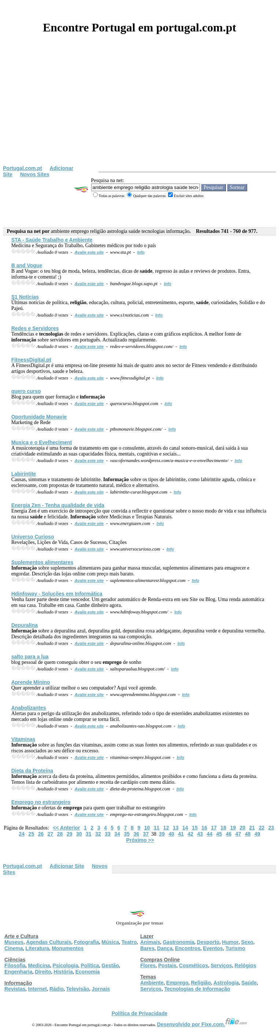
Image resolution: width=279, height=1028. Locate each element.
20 (242, 828)
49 (257, 834)
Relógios (245, 965)
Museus (13, 942)
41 (181, 834)
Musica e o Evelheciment (41, 442)
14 (185, 828)
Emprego (177, 983)
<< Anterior (66, 828)
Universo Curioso (32, 537)
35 (127, 834)
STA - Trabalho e (52, 240)
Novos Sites (34, 174)
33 (108, 834)
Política (90, 965)
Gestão (110, 965)
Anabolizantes (28, 708)
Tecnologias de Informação (197, 989)
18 (223, 828)
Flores (148, 965)
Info (141, 252)
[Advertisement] (139, 110)
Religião (201, 983)
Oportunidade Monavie (39, 417)
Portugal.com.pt (22, 168)
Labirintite (23, 474)
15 (195, 828)
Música (110, 942)
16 (204, 828)
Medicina (39, 965)
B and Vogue (26, 265)
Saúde (249, 983)
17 (214, 828)
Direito (43, 972)
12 (166, 828)
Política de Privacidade (140, 1013)
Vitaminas (23, 739)
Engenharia (18, 972)
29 (69, 834)
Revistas (15, 989)
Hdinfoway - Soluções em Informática (57, 594)
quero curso (26, 391)
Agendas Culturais (48, 942)
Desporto (208, 942)
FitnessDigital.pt (31, 360)
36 (136, 834)
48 (248, 834)
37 (146, 834)
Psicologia (65, 965)
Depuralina (24, 625)
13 (176, 828)
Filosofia (15, 965)
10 (147, 828)
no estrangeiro (41, 802)
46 (229, 834)
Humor (230, 942)
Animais (150, 942)
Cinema (13, 948)
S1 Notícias (25, 297)
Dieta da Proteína (32, 771)
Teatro (129, 942)
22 (262, 828)
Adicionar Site (67, 866)
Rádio (56, 989)
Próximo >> (140, 840)
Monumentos (67, 948)
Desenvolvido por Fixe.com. (202, 1024)
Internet (37, 989)
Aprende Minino (30, 682)
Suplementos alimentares (42, 562)
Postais (167, 965)
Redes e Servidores (35, 328)
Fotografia (86, 942)
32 (98, 834)
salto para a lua (30, 656)
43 (200, 834)
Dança (164, 948)
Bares (147, 948)
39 (162, 834)
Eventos (213, 948)
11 (157, 828)
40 (171, 834)
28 (60, 834)
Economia (87, 972)
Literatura (37, 948)
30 (79, 834)
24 (22, 834)
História (63, 972)
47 (238, 834)
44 (210, 834)
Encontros (187, 948)
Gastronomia (178, 942)
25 (31, 834)
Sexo (247, 942)
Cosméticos (193, 965)
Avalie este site (89, 252)
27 (50, 834)
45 (219, 834)
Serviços (221, 965)
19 (233, 828)
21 (252, 828)
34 (117, 834)
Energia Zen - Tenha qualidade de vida (57, 505)
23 (271, 828)
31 (89, 834)
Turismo (235, 948)
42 (190, 834)
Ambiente (152, 983)
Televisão (77, 989)
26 (41, 834)
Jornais (101, 989)
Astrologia (226, 983)
